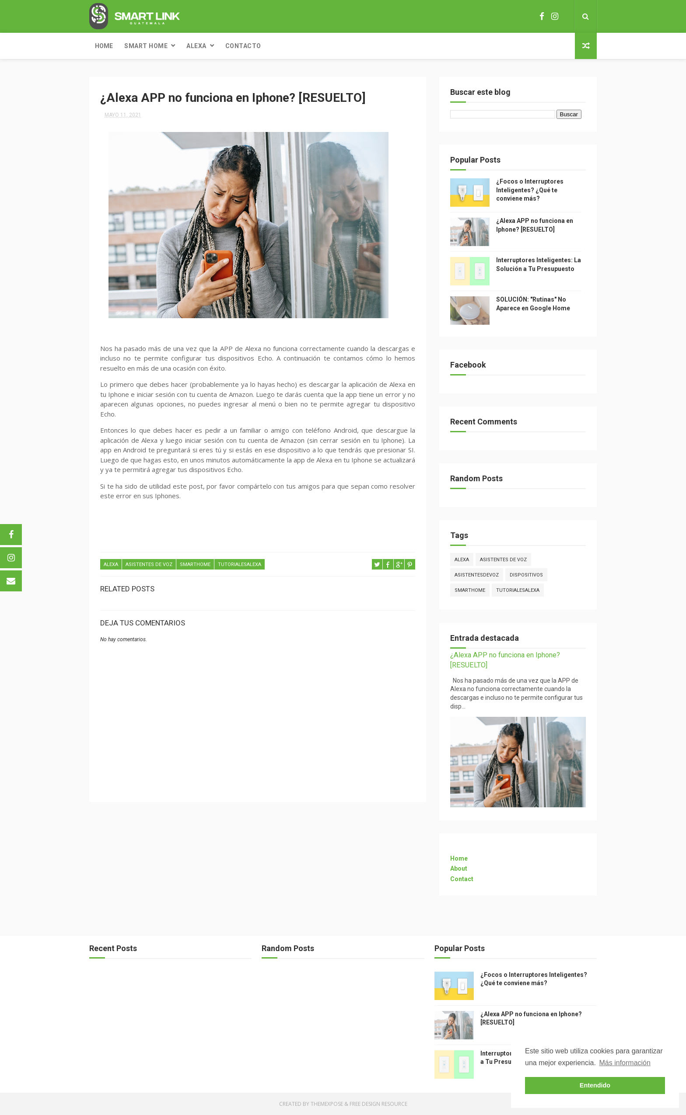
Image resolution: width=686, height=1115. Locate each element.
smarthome (195, 564)
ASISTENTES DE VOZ (149, 564)
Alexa (196, 45)
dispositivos (526, 575)
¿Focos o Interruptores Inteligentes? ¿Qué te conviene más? (530, 190)
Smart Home (146, 45)
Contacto (243, 45)
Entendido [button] (595, 1085)
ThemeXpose (327, 1104)
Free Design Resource (378, 1104)
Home (104, 45)
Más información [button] (625, 1062)
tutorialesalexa (239, 564)
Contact (461, 878)
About (458, 868)
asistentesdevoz (477, 575)
